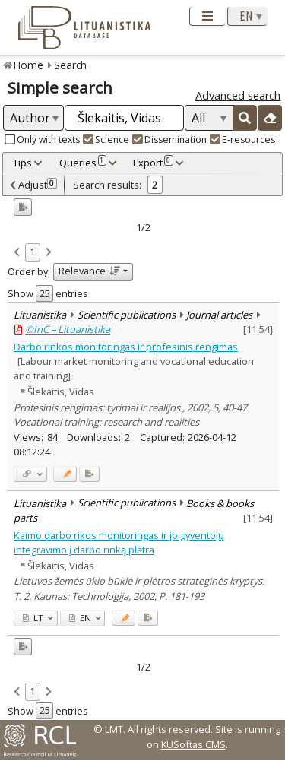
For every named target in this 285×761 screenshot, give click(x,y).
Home (28, 65)
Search (70, 65)
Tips (22, 163)
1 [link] (32, 251)
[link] (16, 253)
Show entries (48, 293)
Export (153, 163)
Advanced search (237, 95)
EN (80, 617)
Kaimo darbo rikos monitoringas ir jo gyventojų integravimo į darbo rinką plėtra (119, 542)
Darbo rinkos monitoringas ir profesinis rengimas (126, 347)
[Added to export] (89, 474)
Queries (82, 163)
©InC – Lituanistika (67, 329)
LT (33, 617)
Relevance (89, 270)
